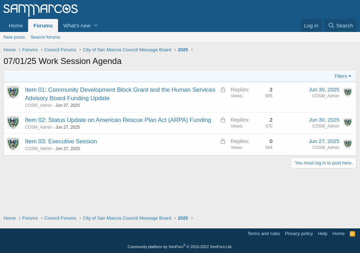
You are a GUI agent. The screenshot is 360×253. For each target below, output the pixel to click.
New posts (14, 37)
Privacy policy (299, 233)
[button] (96, 25)
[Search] (340, 25)
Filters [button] (341, 76)
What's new (76, 25)
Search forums (45, 37)
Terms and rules (264, 233)
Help (323, 233)
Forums (43, 25)
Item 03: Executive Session (61, 141)
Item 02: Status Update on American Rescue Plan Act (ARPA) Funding (118, 120)
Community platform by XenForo (180, 247)
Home (16, 25)
